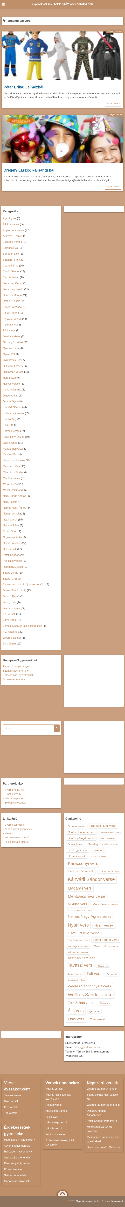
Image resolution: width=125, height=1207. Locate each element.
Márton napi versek (14, 460)
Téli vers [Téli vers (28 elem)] (93, 973)
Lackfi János (10, 442)
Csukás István (11, 277)
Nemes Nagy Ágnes (14, 507)
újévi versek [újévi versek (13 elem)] (94, 1011)
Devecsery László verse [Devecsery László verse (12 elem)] (109, 832)
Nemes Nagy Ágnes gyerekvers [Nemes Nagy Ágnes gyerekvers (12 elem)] (80, 910)
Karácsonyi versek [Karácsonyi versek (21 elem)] (81, 871)
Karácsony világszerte (17, 1163)
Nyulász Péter (11, 525)
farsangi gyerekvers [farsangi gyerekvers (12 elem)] (107, 838)
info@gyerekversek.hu (87, 1047)
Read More (113, 103)
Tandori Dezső (11, 596)
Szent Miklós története (16, 670)
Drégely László (115, 114)
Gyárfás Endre (11, 348)
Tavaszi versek (11, 608)
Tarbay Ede (9, 602)
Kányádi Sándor (12, 407)
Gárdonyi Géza (12, 336)
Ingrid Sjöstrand (12, 389)
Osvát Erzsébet (12, 543)
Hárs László (10, 377)
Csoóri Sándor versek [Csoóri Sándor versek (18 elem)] (81, 832)
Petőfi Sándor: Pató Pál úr (102, 1121)
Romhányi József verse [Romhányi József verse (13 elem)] (78, 946)
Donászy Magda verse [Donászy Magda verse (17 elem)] (81, 838)
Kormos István (11, 431)
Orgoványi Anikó (12, 537)
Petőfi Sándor (11, 555)
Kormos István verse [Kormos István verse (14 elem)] (109, 871)
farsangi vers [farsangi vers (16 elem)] (75, 844)
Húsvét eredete (13, 1169)
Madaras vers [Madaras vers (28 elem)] (80, 888)
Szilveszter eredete (14, 679)
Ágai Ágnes (9, 218)
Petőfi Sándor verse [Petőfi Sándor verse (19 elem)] (106, 939)
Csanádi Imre (10, 265)
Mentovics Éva (11, 466)
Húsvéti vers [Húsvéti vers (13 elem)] (98, 850)
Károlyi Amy (10, 419)
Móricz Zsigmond (13, 490)
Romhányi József (13, 566)
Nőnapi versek (11, 513)
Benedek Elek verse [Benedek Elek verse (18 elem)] (103, 825)
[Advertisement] (93, 680)
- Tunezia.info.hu (12, 794)
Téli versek (9, 614)
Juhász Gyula (11, 401)
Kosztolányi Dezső (13, 436)
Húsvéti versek (11, 383)
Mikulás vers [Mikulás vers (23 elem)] (77, 904)
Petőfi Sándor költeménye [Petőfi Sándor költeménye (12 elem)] (78, 940)
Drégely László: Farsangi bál (29, 170)
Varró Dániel (10, 620)
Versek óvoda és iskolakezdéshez (22, 626)
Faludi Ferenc (11, 312)
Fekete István (11, 324)
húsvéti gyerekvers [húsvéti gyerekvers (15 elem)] (77, 850)
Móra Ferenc (10, 484)
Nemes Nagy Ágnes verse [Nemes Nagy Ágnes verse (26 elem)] (89, 916)
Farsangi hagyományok (16, 666)
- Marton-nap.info (13, 798)
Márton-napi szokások (17, 1181)
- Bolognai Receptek (14, 802)
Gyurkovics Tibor (12, 360)
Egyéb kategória (12, 307)
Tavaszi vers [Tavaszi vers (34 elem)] (80, 965)
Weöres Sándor (12, 637)
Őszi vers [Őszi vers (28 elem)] (76, 1019)
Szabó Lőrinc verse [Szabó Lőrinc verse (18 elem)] (106, 946)
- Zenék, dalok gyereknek (17, 829)
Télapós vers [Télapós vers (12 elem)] (103, 966)
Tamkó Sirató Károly (14, 590)
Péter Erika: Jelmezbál (23, 87)
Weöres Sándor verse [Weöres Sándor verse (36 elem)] (90, 994)
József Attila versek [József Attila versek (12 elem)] (98, 856)
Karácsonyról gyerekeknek (18, 675)
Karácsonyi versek (13, 413)
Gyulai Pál (9, 354)
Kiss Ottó (8, 425)
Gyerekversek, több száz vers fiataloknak (63, 4)
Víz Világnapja (11, 631)
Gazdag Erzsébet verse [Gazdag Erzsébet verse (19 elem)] (103, 844)
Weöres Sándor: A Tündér (102, 1088)
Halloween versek (13, 372)
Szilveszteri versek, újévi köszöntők (23, 584)
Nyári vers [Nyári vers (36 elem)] (78, 925)
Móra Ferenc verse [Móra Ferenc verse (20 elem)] (105, 904)
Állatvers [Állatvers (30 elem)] (76, 1010)
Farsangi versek (115, 31)
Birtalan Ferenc (12, 259)
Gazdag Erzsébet (13, 342)
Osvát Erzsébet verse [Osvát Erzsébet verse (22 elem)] (84, 933)
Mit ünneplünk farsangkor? (19, 1139)
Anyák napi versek (13, 230)
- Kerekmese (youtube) (16, 837)
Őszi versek (10, 549)
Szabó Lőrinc (10, 572)
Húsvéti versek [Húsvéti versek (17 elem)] (76, 856)
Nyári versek (10, 519)
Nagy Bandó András (14, 496)
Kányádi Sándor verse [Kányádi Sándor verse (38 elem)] (91, 879)
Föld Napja (9, 330)
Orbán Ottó (9, 531)
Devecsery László (13, 289)
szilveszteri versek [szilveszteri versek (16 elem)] (78, 952)
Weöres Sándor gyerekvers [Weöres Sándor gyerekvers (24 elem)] (89, 986)
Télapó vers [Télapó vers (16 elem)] (74, 974)
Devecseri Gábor (12, 283)
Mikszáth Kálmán (13, 472)
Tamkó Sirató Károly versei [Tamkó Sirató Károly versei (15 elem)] (81, 957)
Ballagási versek (12, 242)
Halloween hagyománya (18, 1151)
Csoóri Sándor (11, 271)
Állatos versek (11, 224)
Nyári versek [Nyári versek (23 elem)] (104, 925)
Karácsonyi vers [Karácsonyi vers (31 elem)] (83, 863)
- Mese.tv (8, 833)
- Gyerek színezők (13, 824)
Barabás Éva (10, 248)
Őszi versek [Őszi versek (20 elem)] (98, 1019)
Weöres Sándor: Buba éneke (103, 1104)
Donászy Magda (12, 295)
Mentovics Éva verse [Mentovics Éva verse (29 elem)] (86, 896)
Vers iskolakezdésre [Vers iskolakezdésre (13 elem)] (77, 980)
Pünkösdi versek (12, 560)
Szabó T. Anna (11, 578)
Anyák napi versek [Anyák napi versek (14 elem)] (77, 826)
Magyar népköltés (13, 448)
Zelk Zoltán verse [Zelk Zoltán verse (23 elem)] (81, 1003)
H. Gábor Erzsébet (14, 366)
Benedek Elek (11, 253)
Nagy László (10, 502)
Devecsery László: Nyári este (104, 1147)
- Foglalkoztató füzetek (16, 842)
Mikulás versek (11, 478)
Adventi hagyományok (17, 1145)
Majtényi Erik (10, 454)
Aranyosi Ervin (11, 236)
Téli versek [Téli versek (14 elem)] (112, 974)
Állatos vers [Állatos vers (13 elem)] (105, 1003)
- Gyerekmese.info (13, 789)
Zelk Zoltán (9, 643)
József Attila (10, 395)
